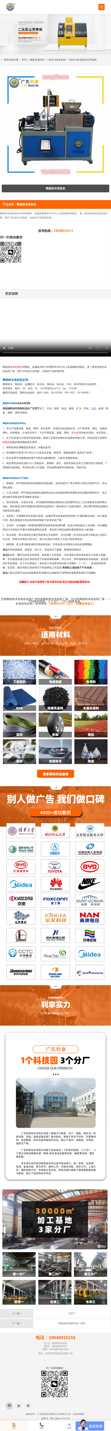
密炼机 (6, 442)
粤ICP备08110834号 (60, 1418)
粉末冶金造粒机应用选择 (83, 59)
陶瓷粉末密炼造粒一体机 (72, 1323)
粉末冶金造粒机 (57, 59)
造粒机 (16, 367)
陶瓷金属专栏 (37, 59)
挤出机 (75, 432)
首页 (24, 59)
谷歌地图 (78, 1414)
